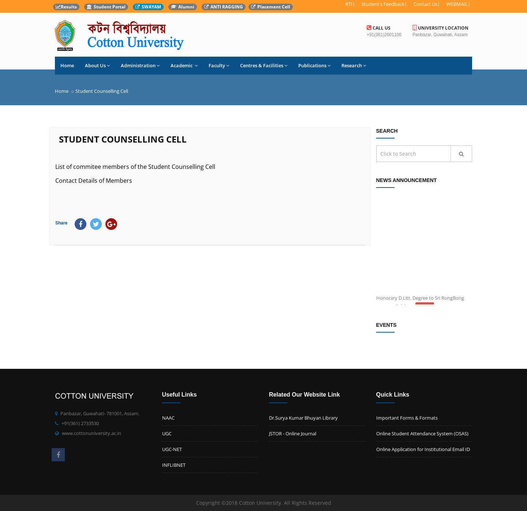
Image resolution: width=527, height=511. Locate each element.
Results (66, 7)
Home (67, 65)
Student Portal (106, 7)
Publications (314, 65)
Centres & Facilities (263, 65)
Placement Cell (270, 7)
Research (353, 65)
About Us (97, 65)
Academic (184, 65)
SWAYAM (148, 7)
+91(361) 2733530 (80, 423)
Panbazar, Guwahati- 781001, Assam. (99, 413)
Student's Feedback (383, 4)
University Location (440, 28)
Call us (378, 28)
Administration (140, 65)
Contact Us (425, 4)
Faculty (219, 65)
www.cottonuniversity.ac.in (91, 433)
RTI (348, 4)
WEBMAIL (457, 4)
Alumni (182, 7)
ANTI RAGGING (223, 7)
